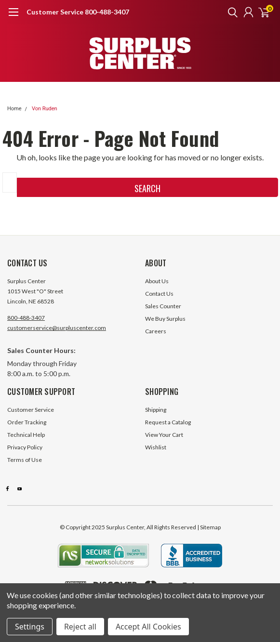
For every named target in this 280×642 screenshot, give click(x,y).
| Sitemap (209, 527)
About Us (157, 281)
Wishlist (155, 447)
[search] (230, 12)
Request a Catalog (168, 422)
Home (14, 108)
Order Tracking (26, 422)
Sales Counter (163, 306)
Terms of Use (24, 459)
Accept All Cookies (148, 626)
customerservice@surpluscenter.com (56, 327)
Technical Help (26, 434)
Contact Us (159, 293)
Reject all (80, 626)
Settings (29, 626)
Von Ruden (44, 108)
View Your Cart (164, 434)
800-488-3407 (26, 317)
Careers (155, 331)
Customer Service (30, 409)
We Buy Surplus (165, 318)
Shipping (155, 409)
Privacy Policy (24, 447)
